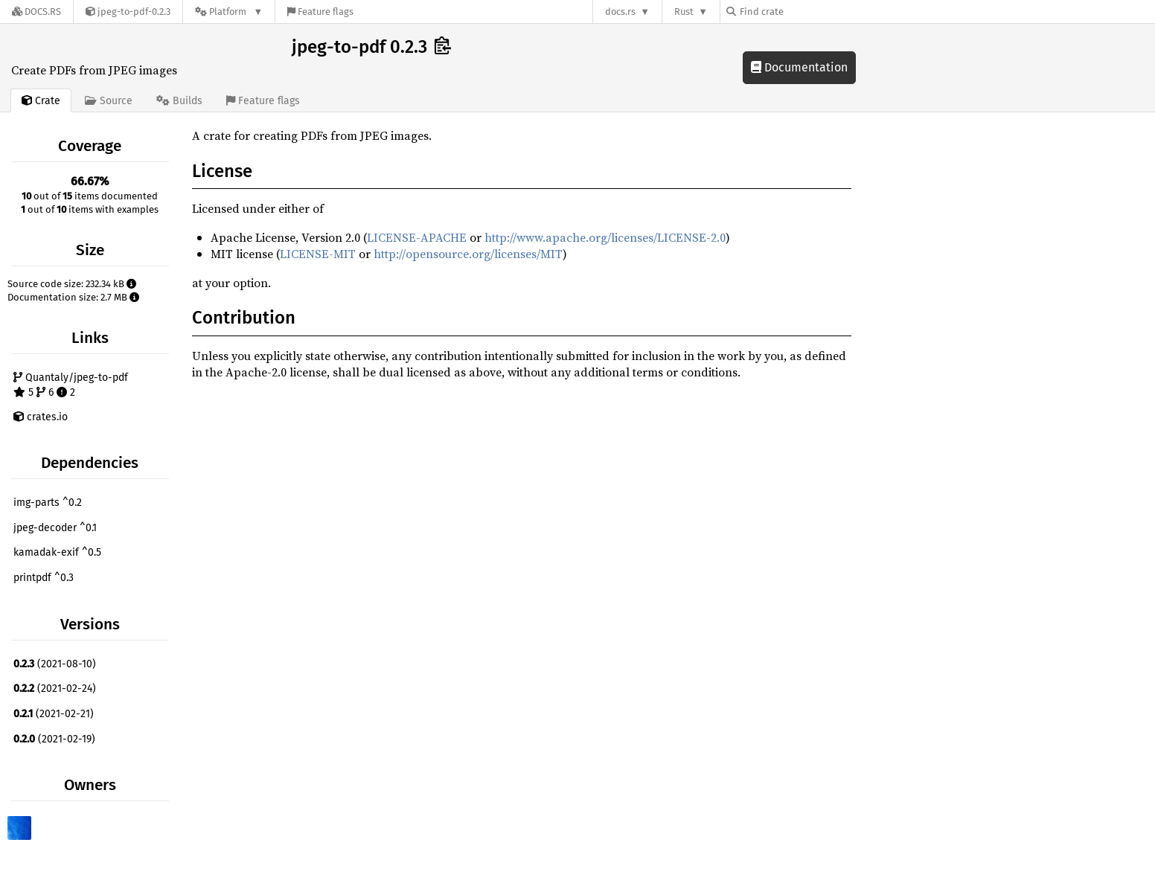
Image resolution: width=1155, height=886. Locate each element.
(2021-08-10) (54, 664)
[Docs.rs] (36, 11)
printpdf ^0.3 (43, 577)
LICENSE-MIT (318, 253)
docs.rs (620, 11)
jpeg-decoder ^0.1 (55, 527)
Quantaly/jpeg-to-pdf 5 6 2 (70, 385)
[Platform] (229, 11)
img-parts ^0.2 (47, 502)
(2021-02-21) (53, 713)
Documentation (799, 67)
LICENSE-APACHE (417, 237)
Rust (684, 11)
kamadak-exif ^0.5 (57, 552)
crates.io (40, 417)
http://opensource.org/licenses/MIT (468, 253)
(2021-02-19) (54, 739)
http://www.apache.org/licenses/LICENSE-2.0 (605, 237)
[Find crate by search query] (800, 11)
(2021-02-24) (54, 688)
